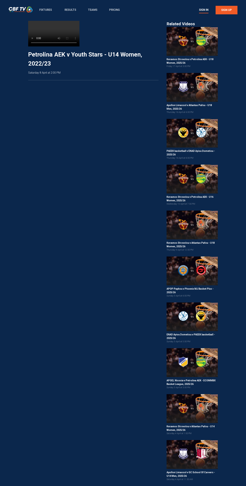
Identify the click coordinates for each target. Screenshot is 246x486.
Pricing (114, 9)
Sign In (203, 9)
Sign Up (226, 10)
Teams (92, 9)
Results (70, 9)
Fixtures (45, 9)
